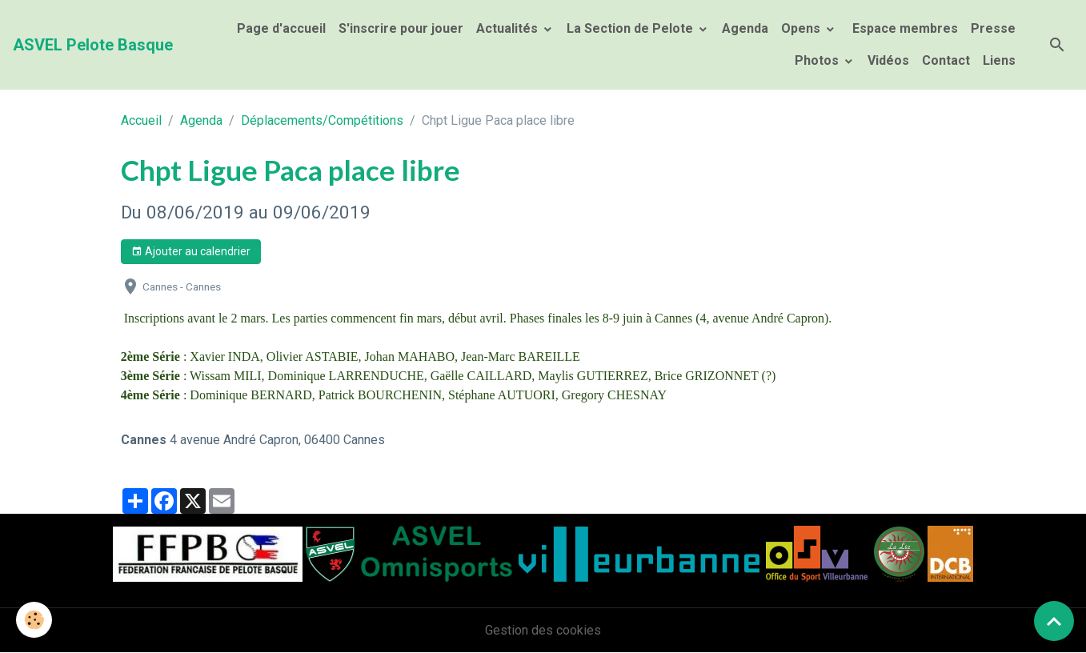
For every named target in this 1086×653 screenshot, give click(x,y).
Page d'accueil (281, 28)
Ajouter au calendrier (190, 252)
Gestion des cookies (543, 630)
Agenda (745, 28)
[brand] (93, 45)
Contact (946, 60)
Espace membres (903, 28)
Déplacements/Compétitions (322, 120)
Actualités (508, 28)
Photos (818, 60)
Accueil (141, 120)
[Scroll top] (1054, 621)
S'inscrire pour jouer (401, 28)
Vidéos (888, 60)
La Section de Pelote (631, 28)
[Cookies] (34, 620)
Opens (802, 28)
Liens (999, 60)
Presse (993, 28)
